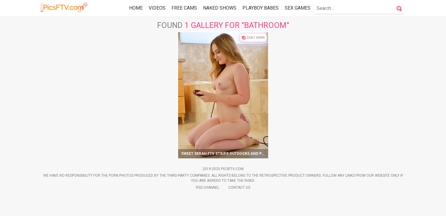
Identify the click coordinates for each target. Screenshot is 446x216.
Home (136, 8)
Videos (157, 8)
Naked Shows (219, 8)
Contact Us (239, 187)
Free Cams (184, 8)
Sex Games (298, 8)
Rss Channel (207, 187)
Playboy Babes (260, 8)
